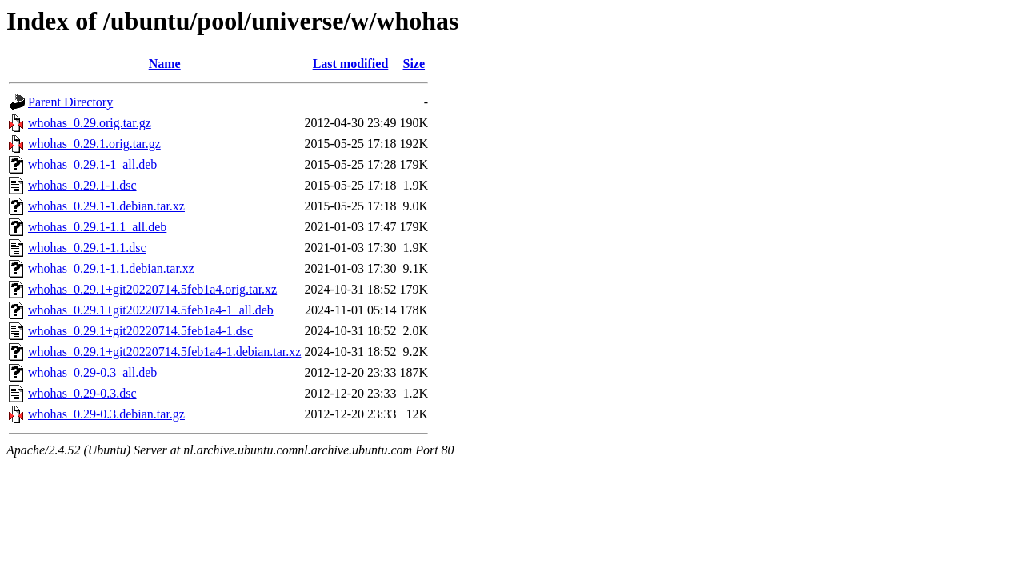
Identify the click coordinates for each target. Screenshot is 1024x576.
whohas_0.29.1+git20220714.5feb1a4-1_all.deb (151, 310)
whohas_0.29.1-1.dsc (82, 185)
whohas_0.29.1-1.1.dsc (87, 247)
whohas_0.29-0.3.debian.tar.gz (106, 414)
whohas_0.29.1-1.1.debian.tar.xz (111, 268)
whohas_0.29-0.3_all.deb (92, 372)
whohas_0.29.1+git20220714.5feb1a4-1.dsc (140, 331)
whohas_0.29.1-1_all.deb (92, 164)
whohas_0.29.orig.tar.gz (89, 123)
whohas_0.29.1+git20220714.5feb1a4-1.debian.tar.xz (164, 351)
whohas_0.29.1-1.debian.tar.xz (106, 206)
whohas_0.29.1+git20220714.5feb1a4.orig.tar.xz (152, 289)
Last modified (351, 63)
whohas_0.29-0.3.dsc (82, 393)
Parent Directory (70, 102)
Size (414, 63)
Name (165, 63)
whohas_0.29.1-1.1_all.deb (97, 227)
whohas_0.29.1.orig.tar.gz (94, 143)
